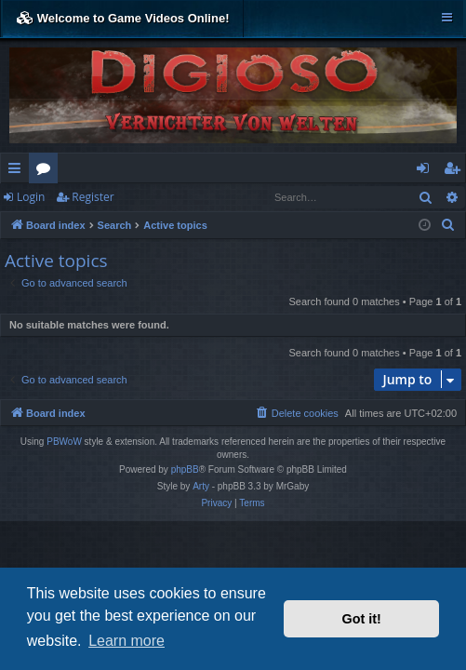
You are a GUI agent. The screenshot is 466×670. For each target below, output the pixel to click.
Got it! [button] (361, 618)
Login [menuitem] (426, 171)
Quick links (18, 171)
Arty (201, 486)
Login (31, 197)
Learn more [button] (126, 641)
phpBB (185, 469)
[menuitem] (448, 225)
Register (92, 197)
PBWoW (64, 441)
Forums (47, 171)
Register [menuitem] (456, 171)
